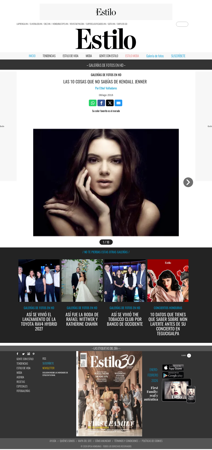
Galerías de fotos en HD (106, 74)
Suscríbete (48, 363)
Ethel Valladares (108, 88)
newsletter (48, 368)
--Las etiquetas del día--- (106, 348)
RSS (44, 358)
